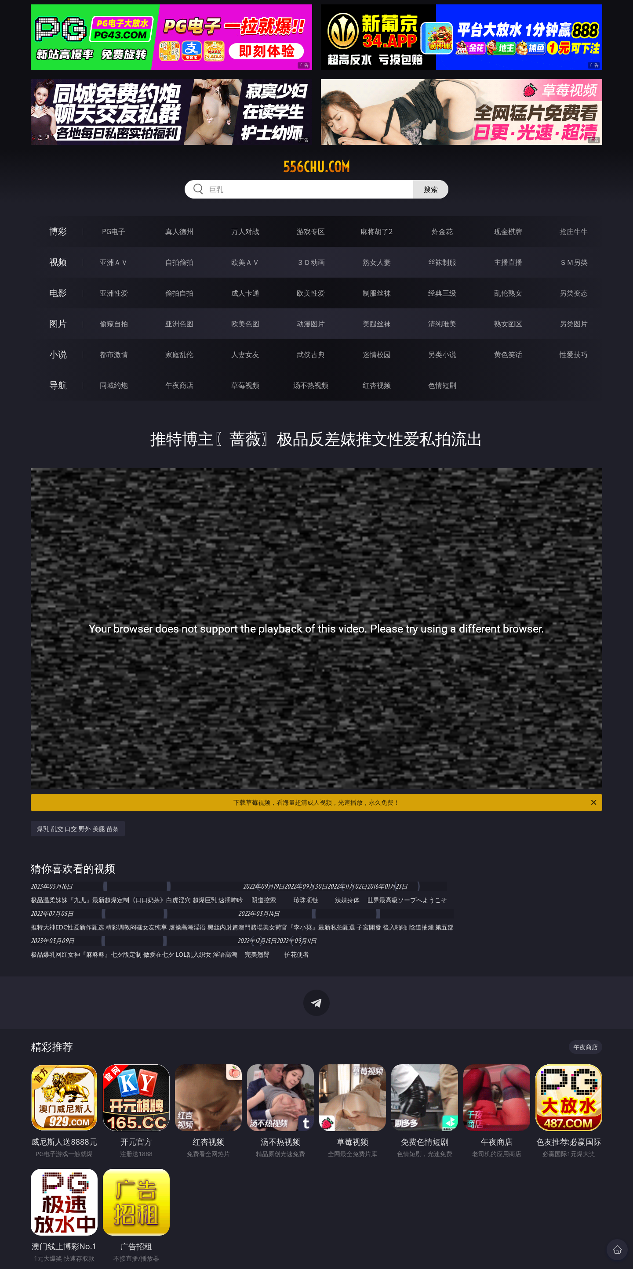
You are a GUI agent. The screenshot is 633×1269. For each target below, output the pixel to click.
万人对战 (245, 231)
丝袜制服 (442, 262)
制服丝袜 (377, 293)
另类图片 (574, 324)
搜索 (431, 189)
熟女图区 (508, 324)
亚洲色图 (179, 324)
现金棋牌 (508, 231)
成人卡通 (245, 293)
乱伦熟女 (508, 293)
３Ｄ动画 (311, 262)
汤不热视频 (310, 385)
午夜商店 (179, 385)
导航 (58, 385)
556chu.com (316, 167)
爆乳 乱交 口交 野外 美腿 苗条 (78, 828)
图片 (58, 323)
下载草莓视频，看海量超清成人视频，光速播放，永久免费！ (415, 802)
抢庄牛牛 (574, 231)
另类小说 (442, 354)
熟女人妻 (377, 262)
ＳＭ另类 (574, 262)
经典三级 (442, 293)
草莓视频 (245, 385)
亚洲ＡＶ (114, 262)
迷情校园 (377, 354)
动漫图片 (311, 324)
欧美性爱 (311, 293)
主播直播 (508, 262)
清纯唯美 (442, 324)
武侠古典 (311, 354)
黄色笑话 (508, 354)
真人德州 (179, 231)
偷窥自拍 (114, 324)
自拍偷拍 (179, 262)
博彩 (58, 231)
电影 (58, 293)
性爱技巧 (574, 354)
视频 (58, 262)
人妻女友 (245, 354)
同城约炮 (114, 385)
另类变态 (574, 293)
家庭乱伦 (179, 354)
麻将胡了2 (376, 231)
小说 (58, 354)
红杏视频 (377, 385)
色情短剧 (442, 385)
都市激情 (114, 354)
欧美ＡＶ (245, 262)
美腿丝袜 (377, 324)
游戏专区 (311, 231)
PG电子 (113, 231)
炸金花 (442, 231)
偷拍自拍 (179, 293)
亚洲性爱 (114, 293)
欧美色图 (245, 324)
